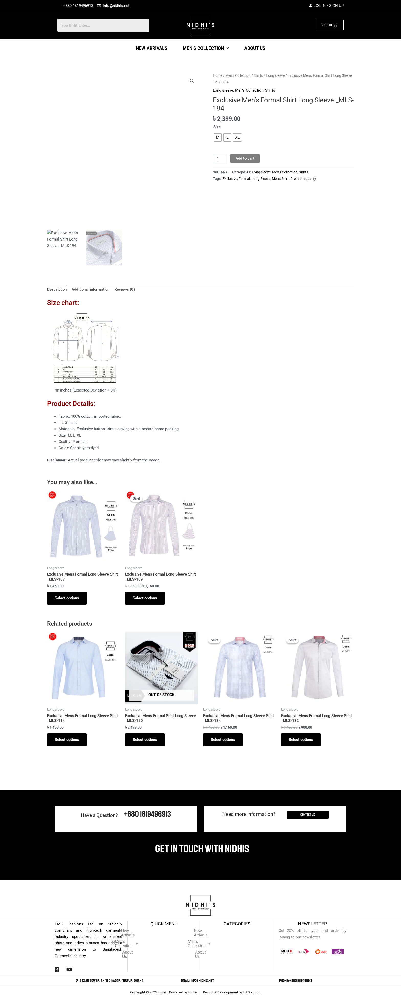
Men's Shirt (280, 179)
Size (217, 127)
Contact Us (307, 814)
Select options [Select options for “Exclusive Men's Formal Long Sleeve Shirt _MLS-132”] (301, 739)
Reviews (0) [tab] (124, 289)
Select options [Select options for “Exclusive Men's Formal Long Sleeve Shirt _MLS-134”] (223, 739)
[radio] (217, 137)
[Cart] (329, 25)
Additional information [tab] (90, 289)
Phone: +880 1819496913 (295, 980)
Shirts (258, 75)
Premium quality (303, 179)
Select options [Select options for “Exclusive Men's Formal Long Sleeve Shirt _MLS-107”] (67, 598)
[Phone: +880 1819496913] (276, 980)
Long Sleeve (260, 179)
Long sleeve (275, 75)
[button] (206, 48)
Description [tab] (57, 289)
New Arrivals (152, 48)
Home (217, 75)
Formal (244, 179)
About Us (254, 48)
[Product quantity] (220, 158)
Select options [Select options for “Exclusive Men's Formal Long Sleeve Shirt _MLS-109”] (145, 598)
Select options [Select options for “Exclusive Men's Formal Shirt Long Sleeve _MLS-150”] (145, 739)
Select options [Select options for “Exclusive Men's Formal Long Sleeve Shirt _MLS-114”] (67, 739)
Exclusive (229, 179)
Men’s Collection (206, 48)
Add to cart (245, 158)
